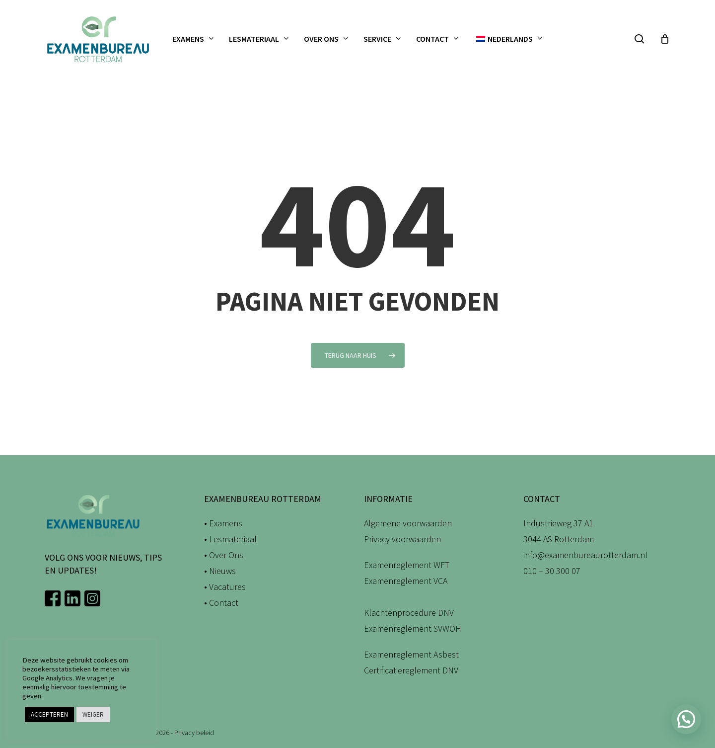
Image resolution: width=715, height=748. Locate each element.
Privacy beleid (194, 732)
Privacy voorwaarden (402, 539)
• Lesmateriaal (230, 539)
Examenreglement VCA (405, 580)
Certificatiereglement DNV (411, 670)
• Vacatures (225, 586)
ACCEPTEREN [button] (49, 714)
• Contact (221, 602)
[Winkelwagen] (664, 38)
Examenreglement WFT (406, 565)
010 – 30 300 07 (551, 571)
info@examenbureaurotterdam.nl (585, 555)
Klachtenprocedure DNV (409, 612)
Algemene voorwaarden (408, 523)
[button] (686, 719)
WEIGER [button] (93, 714)
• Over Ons (223, 555)
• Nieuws (220, 571)
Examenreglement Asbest (411, 654)
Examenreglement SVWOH (412, 628)
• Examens (223, 523)
